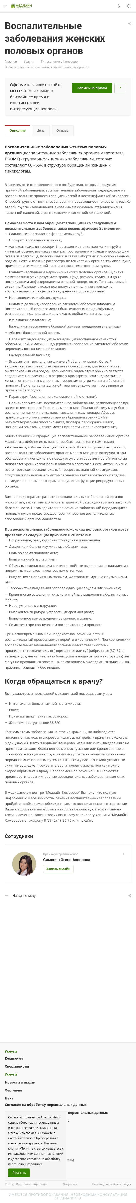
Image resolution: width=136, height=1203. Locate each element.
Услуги (11, 1051)
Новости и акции (20, 1082)
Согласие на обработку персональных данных (46, 1104)
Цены (41, 130)
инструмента (32, 1143)
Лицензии (70, 1184)
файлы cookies (47, 1117)
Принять (19, 1172)
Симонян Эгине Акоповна (66, 859)
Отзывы (62, 130)
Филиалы (13, 1090)
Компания (14, 1058)
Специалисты (17, 1066)
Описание (17, 130)
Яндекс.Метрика (45, 1128)
